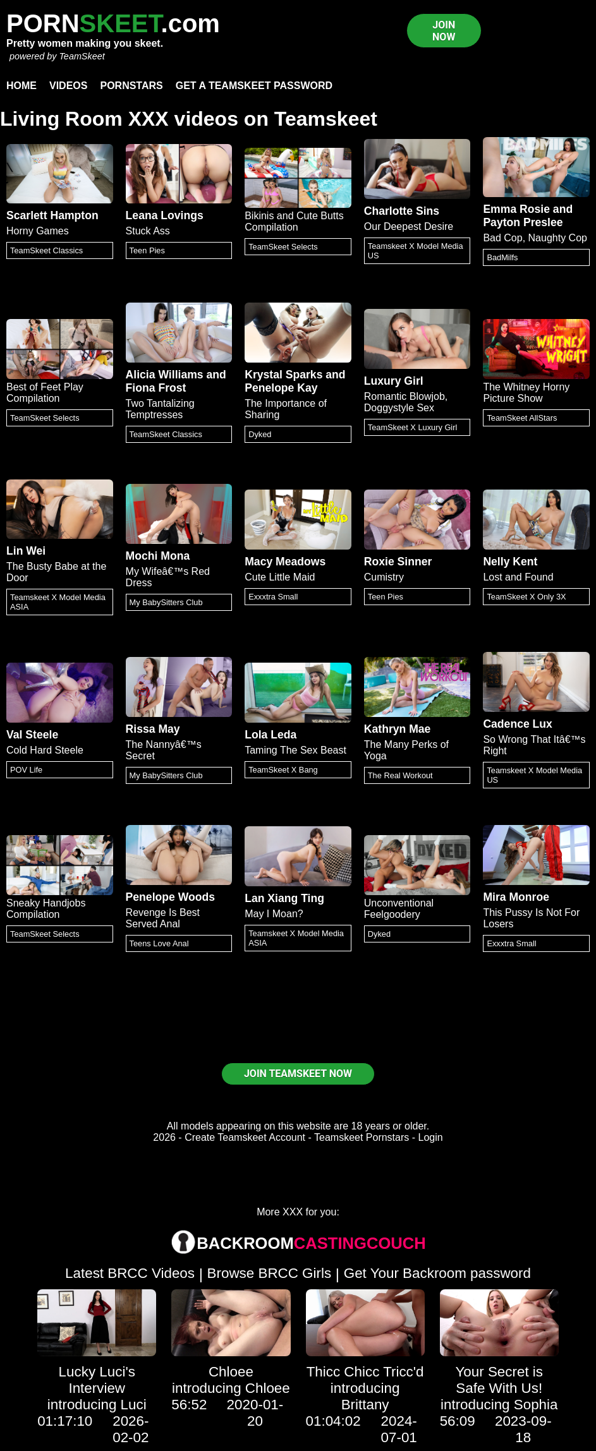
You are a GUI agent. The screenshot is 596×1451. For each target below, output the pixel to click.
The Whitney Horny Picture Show (526, 393)
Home (21, 85)
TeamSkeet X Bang (283, 769)
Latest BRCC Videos (130, 1273)
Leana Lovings (165, 215)
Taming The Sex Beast (295, 750)
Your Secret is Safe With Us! (499, 1380)
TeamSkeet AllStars (522, 418)
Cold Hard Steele (44, 750)
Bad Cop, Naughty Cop (535, 237)
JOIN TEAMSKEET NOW (298, 1074)
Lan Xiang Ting (284, 898)
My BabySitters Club (166, 602)
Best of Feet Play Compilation (44, 393)
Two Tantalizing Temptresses (160, 409)
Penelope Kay (281, 388)
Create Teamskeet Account (245, 1137)
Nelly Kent (510, 561)
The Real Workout (400, 775)
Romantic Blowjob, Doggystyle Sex (406, 402)
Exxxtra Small (273, 596)
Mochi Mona (158, 556)
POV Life (26, 769)
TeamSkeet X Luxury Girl (413, 427)
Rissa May (153, 729)
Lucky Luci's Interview (97, 1380)
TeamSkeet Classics (46, 250)
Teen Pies (147, 250)
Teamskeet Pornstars (361, 1137)
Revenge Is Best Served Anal (163, 918)
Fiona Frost (156, 388)
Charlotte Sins (401, 211)
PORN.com (113, 23)
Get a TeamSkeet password (254, 85)
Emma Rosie (516, 209)
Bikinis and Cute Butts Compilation (294, 221)
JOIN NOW (443, 31)
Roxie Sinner (398, 561)
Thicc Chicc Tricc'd (365, 1372)
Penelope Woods (170, 897)
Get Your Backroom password (437, 1273)
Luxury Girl (393, 381)
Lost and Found (518, 577)
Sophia (536, 1404)
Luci (134, 1404)
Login (430, 1137)
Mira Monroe (516, 897)
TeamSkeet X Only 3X (526, 596)
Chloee (231, 1372)
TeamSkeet (81, 56)
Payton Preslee (523, 222)
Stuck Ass (148, 231)
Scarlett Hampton (52, 215)
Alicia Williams (165, 374)
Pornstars (131, 85)
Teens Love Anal (159, 943)
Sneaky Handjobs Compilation (45, 909)
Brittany (365, 1404)
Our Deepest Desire (408, 226)
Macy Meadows (285, 561)
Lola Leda (270, 734)
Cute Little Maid (280, 577)
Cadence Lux (517, 724)
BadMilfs (502, 257)
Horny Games (37, 231)
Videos (68, 85)
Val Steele (32, 734)
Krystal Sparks (283, 374)
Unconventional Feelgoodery (399, 909)
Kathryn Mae (397, 729)
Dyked (259, 434)
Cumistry (384, 577)
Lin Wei (26, 551)
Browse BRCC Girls (269, 1273)
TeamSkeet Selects (283, 246)
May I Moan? (274, 913)
